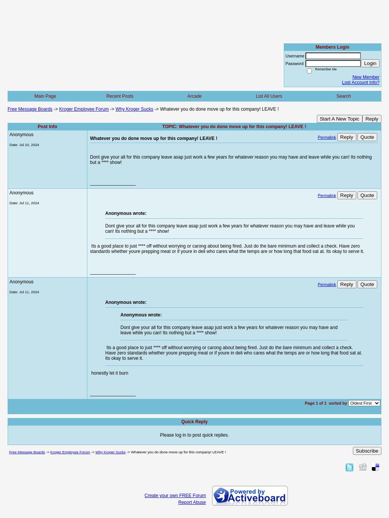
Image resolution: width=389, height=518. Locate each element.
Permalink (327, 137)
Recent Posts (119, 96)
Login (370, 63)
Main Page (45, 96)
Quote (367, 137)
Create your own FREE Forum (175, 495)
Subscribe (367, 451)
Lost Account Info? (361, 82)
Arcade (194, 96)
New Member (366, 77)
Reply (371, 119)
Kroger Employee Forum (84, 109)
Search (344, 96)
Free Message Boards (30, 109)
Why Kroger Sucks (134, 109)
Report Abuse (192, 502)
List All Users (269, 96)
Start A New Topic (339, 119)
